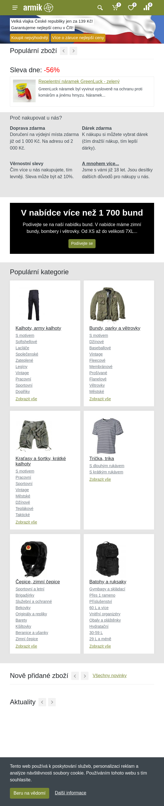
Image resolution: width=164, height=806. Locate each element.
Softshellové (26, 341)
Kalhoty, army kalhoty (38, 328)
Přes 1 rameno (102, 595)
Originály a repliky (31, 614)
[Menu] (15, 8)
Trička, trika (101, 458)
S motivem (25, 335)
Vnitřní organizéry (104, 614)
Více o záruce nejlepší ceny (78, 37)
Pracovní (23, 379)
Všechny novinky (110, 675)
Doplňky (23, 391)
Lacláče (22, 348)
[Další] (73, 51)
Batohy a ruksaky (107, 581)
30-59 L (96, 632)
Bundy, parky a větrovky (114, 328)
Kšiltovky (23, 626)
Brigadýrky (25, 595)
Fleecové (97, 360)
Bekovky (23, 607)
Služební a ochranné (34, 601)
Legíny (21, 366)
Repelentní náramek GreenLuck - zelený (79, 81)
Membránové (101, 366)
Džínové (96, 341)
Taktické (23, 514)
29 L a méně (100, 639)
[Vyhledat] (99, 8)
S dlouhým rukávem (106, 465)
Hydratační (99, 626)
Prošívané (98, 373)
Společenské (27, 354)
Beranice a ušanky (32, 632)
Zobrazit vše (26, 399)
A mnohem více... (100, 163)
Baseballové (100, 348)
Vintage (22, 373)
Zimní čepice (27, 639)
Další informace (70, 792)
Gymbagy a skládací (107, 589)
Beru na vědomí (30, 793)
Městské (96, 391)
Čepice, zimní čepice (38, 581)
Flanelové (98, 379)
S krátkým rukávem (106, 472)
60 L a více (99, 607)
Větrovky (97, 385)
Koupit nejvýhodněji (29, 37)
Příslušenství (100, 601)
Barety (21, 620)
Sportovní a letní (30, 589)
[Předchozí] (64, 51)
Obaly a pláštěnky (105, 620)
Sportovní (24, 385)
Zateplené (24, 360)
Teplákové (24, 508)
